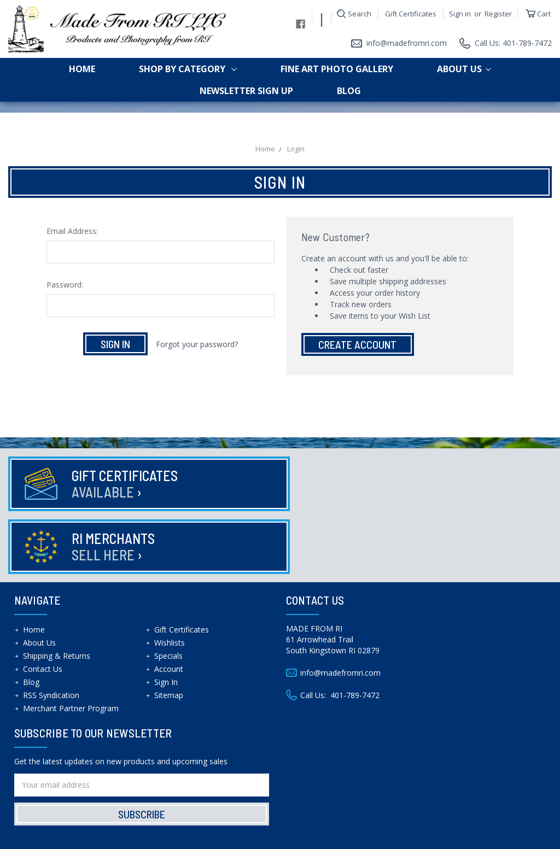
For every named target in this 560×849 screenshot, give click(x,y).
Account (168, 606)
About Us (464, 69)
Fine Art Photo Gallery (337, 69)
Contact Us (42, 606)
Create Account (357, 344)
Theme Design (344, 837)
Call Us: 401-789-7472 (513, 43)
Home (82, 69)
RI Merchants (388, 483)
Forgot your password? (197, 344)
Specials (168, 593)
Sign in (460, 14)
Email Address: (72, 231)
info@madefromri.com (406, 43)
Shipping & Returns (56, 593)
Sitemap (168, 632)
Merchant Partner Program (71, 645)
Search (359, 14)
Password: (64, 284)
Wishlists (169, 580)
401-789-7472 (355, 632)
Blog (349, 91)
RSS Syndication (51, 632)
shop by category (188, 69)
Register (498, 14)
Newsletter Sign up (246, 91)
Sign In (166, 619)
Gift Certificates (410, 14)
